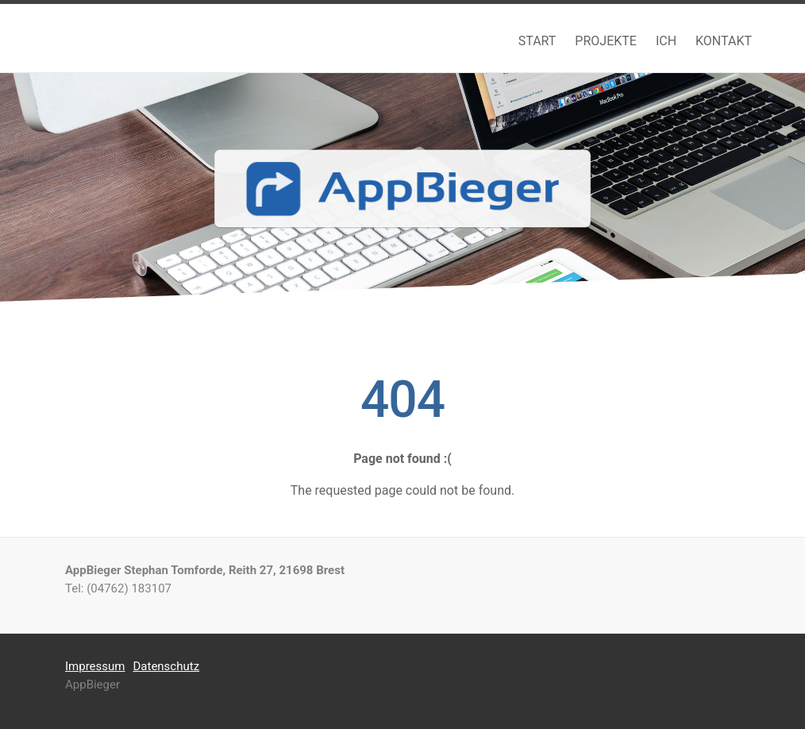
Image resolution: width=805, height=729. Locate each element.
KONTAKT (723, 40)
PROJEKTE (606, 40)
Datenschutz (166, 666)
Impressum (95, 666)
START (537, 40)
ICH (666, 40)
